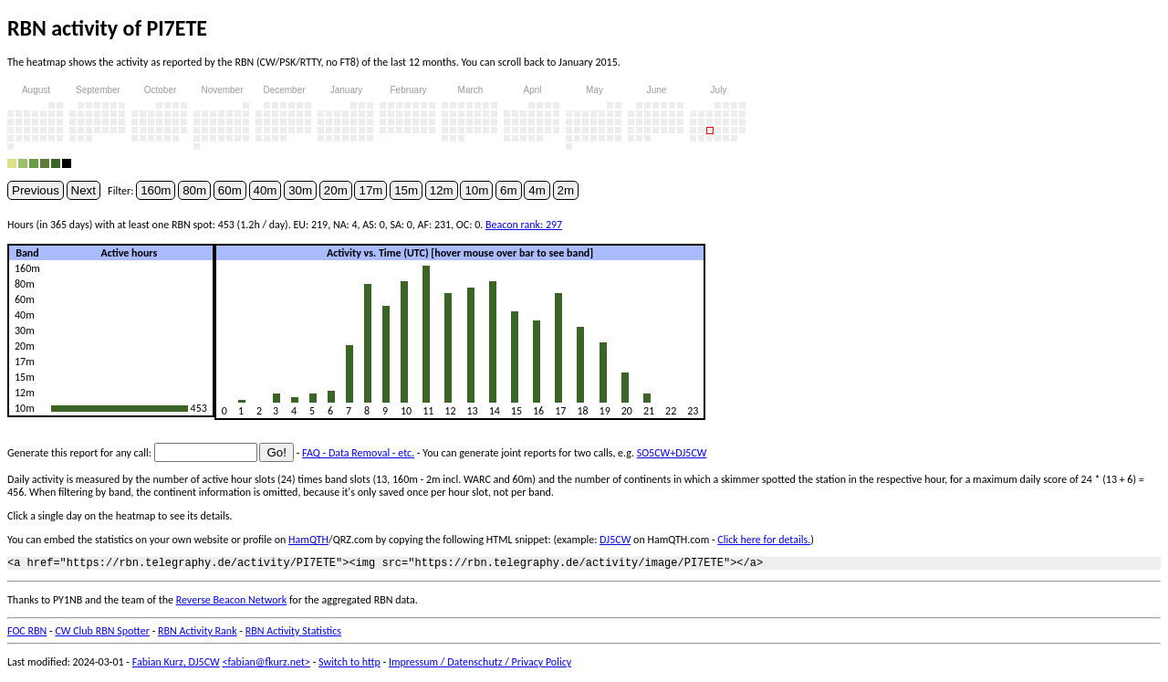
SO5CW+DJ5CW (672, 452)
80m (194, 190)
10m (476, 190)
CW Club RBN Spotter (102, 633)
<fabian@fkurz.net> (266, 664)
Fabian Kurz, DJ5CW (176, 664)
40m (265, 190)
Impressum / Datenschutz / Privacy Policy (480, 664)
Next (83, 190)
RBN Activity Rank (197, 633)
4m (537, 190)
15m (406, 190)
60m (230, 190)
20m (336, 190)
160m (156, 190)
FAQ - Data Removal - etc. (358, 452)
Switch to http (349, 664)
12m (442, 190)
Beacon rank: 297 (523, 224)
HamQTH (308, 539)
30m (300, 190)
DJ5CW (615, 539)
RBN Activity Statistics (293, 633)
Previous (35, 190)
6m (508, 190)
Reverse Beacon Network (231, 602)
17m (370, 190)
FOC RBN (27, 633)
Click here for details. (763, 539)
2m (566, 190)
